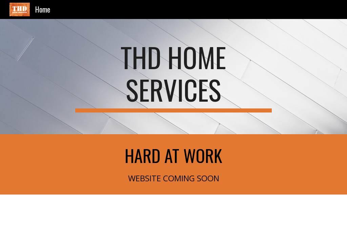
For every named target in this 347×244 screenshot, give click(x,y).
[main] (173, 76)
